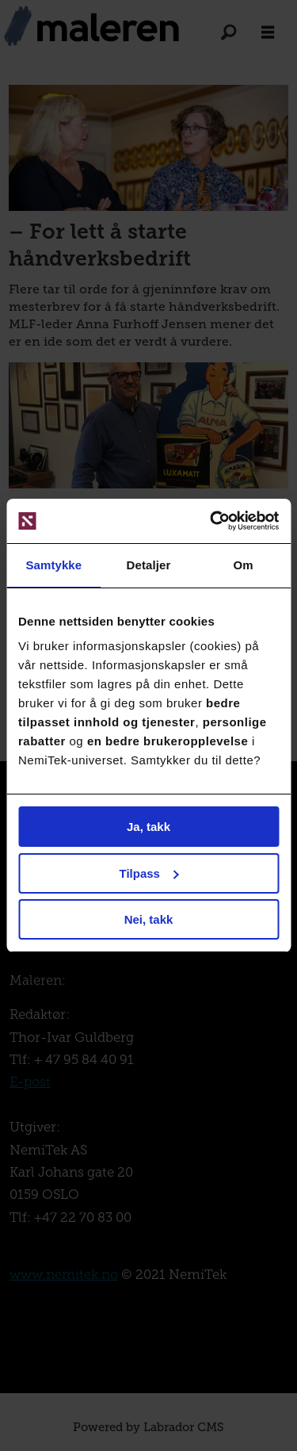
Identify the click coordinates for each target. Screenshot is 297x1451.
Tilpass (149, 873)
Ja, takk (148, 826)
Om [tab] (243, 565)
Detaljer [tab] (149, 565)
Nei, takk (148, 919)
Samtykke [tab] (53, 565)
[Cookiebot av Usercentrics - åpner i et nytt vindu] (211, 521)
